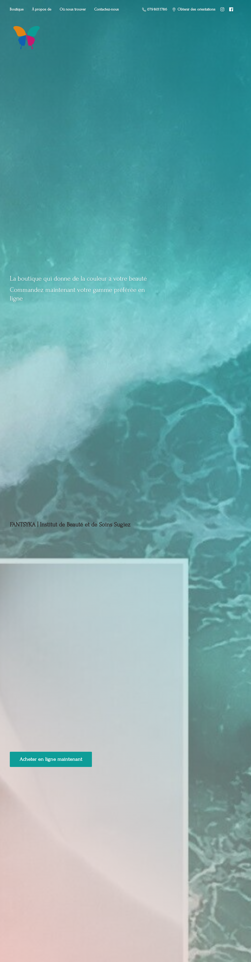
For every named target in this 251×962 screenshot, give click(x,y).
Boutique (17, 9)
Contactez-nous (106, 9)
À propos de (41, 9)
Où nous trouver (73, 9)
